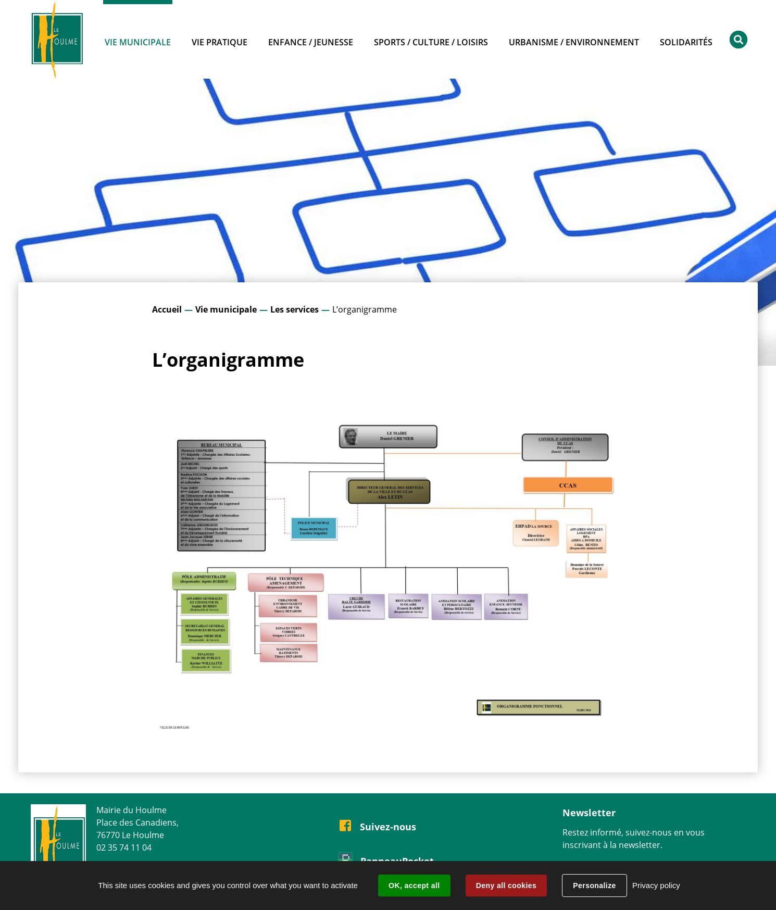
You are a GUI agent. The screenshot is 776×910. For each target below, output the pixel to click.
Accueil (167, 309)
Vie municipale (226, 309)
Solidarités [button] (686, 42)
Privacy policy (656, 885)
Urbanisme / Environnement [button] (574, 42)
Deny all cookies (506, 885)
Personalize (594, 885)
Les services (294, 309)
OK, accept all (414, 885)
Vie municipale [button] (138, 42)
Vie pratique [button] (219, 42)
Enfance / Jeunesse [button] (310, 42)
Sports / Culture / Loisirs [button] (431, 42)
